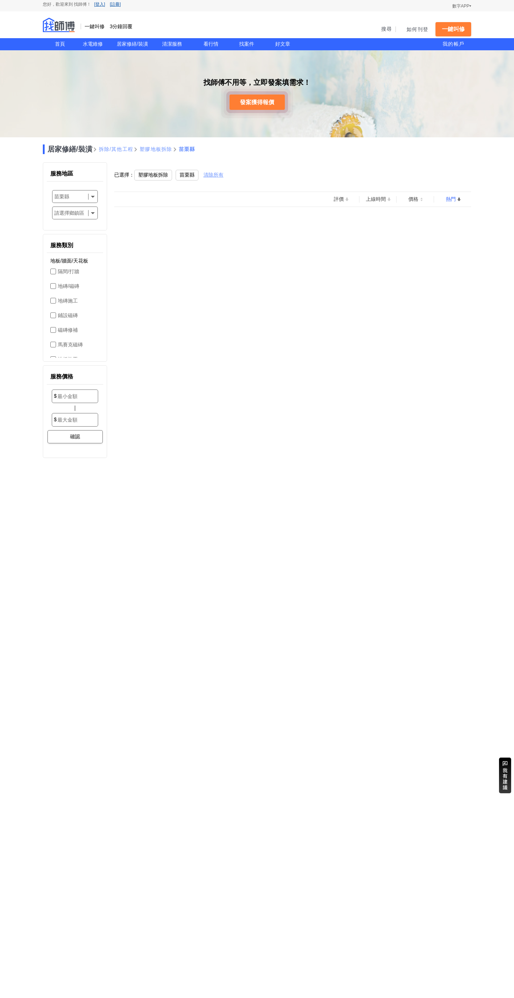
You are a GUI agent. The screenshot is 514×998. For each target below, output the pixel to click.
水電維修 (93, 44)
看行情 (210, 44)
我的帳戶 (453, 44)
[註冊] (115, 4)
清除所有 (213, 175)
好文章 (282, 44)
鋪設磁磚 (68, 315)
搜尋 (386, 29)
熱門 (451, 199)
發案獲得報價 (257, 102)
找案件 (246, 44)
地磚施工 (68, 301)
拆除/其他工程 (116, 149)
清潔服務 (172, 44)
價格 (413, 199)
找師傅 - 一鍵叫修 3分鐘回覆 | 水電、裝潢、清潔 (59, 25)
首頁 (60, 44)
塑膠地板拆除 (156, 149)
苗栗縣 (187, 149)
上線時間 (376, 199)
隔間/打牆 (68, 271)
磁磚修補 (68, 330)
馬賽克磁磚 (70, 344)
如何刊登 (417, 29)
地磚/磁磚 (68, 286)
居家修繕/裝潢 (132, 44)
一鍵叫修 (453, 29)
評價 (339, 199)
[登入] (99, 4)
